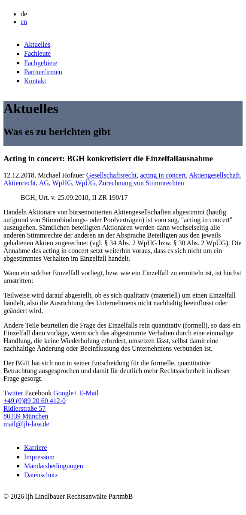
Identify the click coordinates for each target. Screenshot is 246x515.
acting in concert (163, 175)
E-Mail (88, 393)
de (24, 14)
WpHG (62, 183)
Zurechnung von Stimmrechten (141, 183)
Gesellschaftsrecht (111, 175)
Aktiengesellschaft (214, 175)
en (24, 21)
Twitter (13, 393)
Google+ (65, 393)
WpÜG (85, 183)
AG (44, 183)
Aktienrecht (19, 183)
